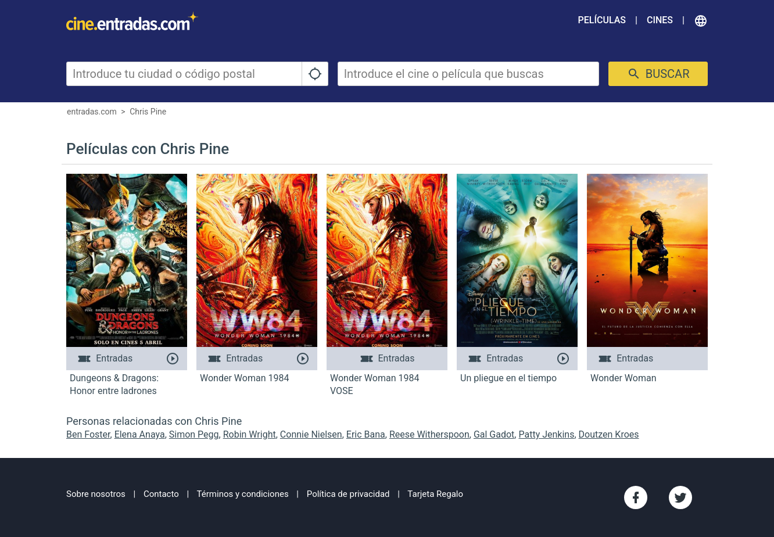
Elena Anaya (139, 434)
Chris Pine (148, 111)
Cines (660, 20)
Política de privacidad (348, 494)
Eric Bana (365, 434)
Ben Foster (88, 434)
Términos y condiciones (243, 494)
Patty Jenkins (546, 434)
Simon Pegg (194, 434)
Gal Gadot (494, 434)
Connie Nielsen (311, 434)
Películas (602, 20)
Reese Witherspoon (429, 434)
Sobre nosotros (96, 494)
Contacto (161, 494)
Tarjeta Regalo (435, 494)
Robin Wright (249, 434)
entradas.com (92, 111)
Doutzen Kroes (609, 434)
